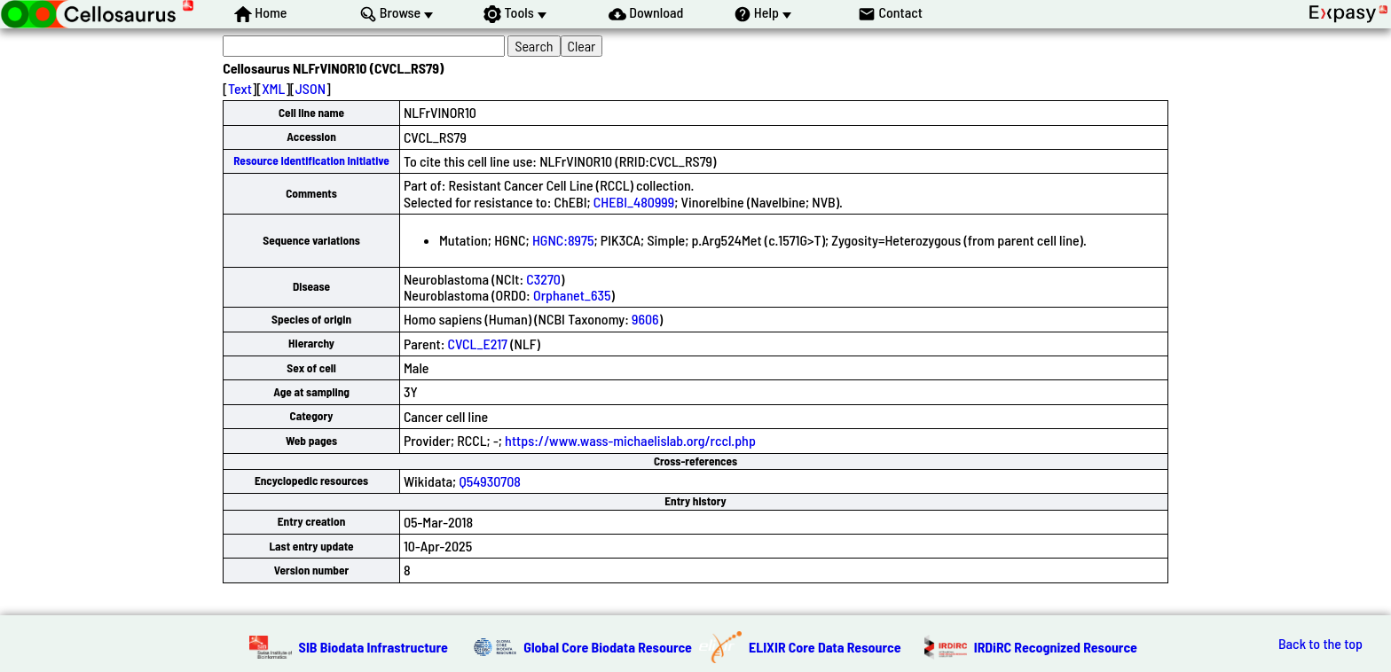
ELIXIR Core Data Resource (825, 646)
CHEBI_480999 (633, 201)
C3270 (543, 278)
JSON (310, 88)
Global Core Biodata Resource (607, 646)
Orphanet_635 (572, 294)
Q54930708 (490, 481)
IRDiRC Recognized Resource (1055, 646)
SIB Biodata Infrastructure (373, 646)
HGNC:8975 (563, 239)
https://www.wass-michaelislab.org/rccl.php (630, 440)
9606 (645, 318)
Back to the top (1320, 644)
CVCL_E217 (477, 343)
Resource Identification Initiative (311, 160)
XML (273, 88)
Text (240, 88)
